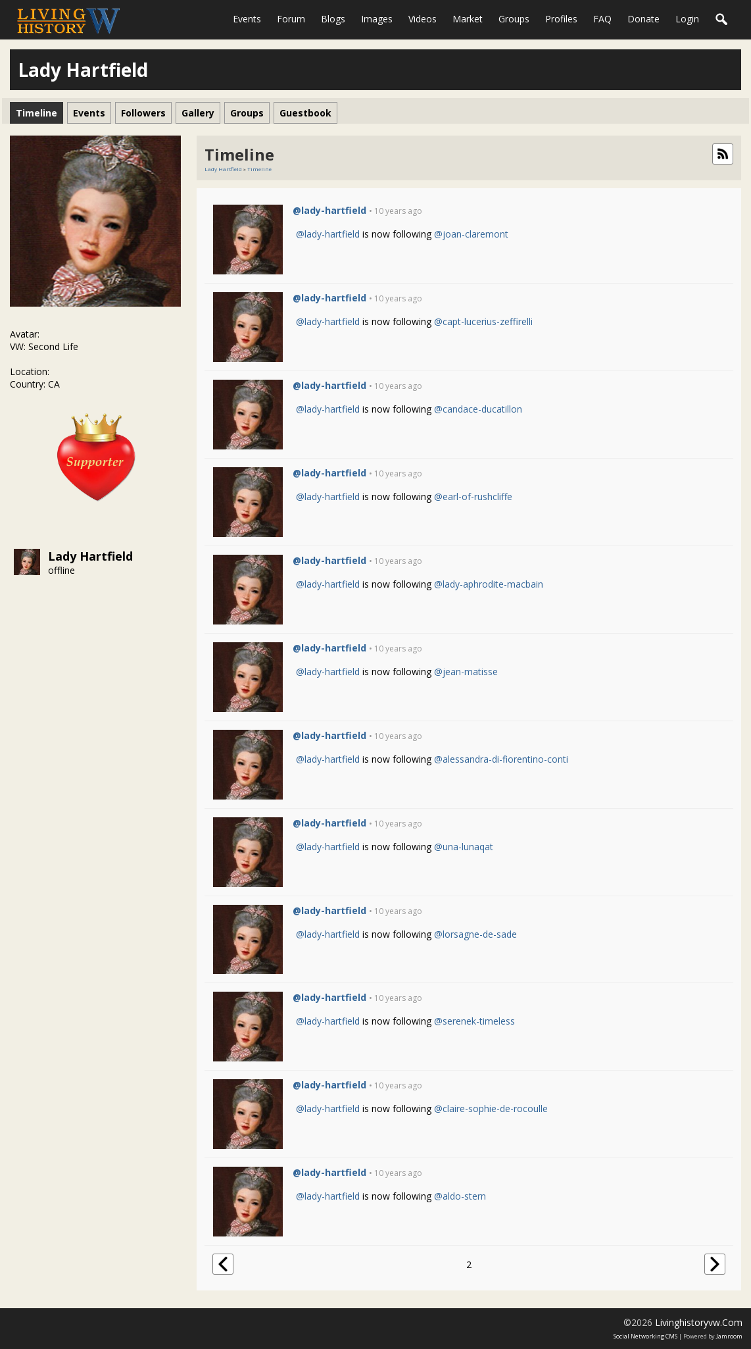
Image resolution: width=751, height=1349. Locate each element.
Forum (291, 19)
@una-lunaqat (463, 846)
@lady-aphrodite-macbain (488, 584)
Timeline (259, 168)
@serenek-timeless (474, 1021)
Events (247, 19)
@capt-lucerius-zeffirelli (483, 321)
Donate (643, 19)
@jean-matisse (466, 671)
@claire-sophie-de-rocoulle (491, 1108)
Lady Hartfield (90, 556)
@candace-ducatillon (478, 409)
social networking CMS (645, 1336)
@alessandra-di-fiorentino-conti (501, 759)
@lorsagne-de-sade (475, 934)
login (687, 19)
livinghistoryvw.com (698, 1322)
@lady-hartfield (329, 210)
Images (377, 19)
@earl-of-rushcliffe (473, 496)
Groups (513, 19)
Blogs (333, 19)
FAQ (602, 19)
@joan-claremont (471, 234)
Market (467, 19)
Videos (422, 19)
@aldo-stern (460, 1196)
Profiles (561, 19)
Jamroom (729, 1336)
